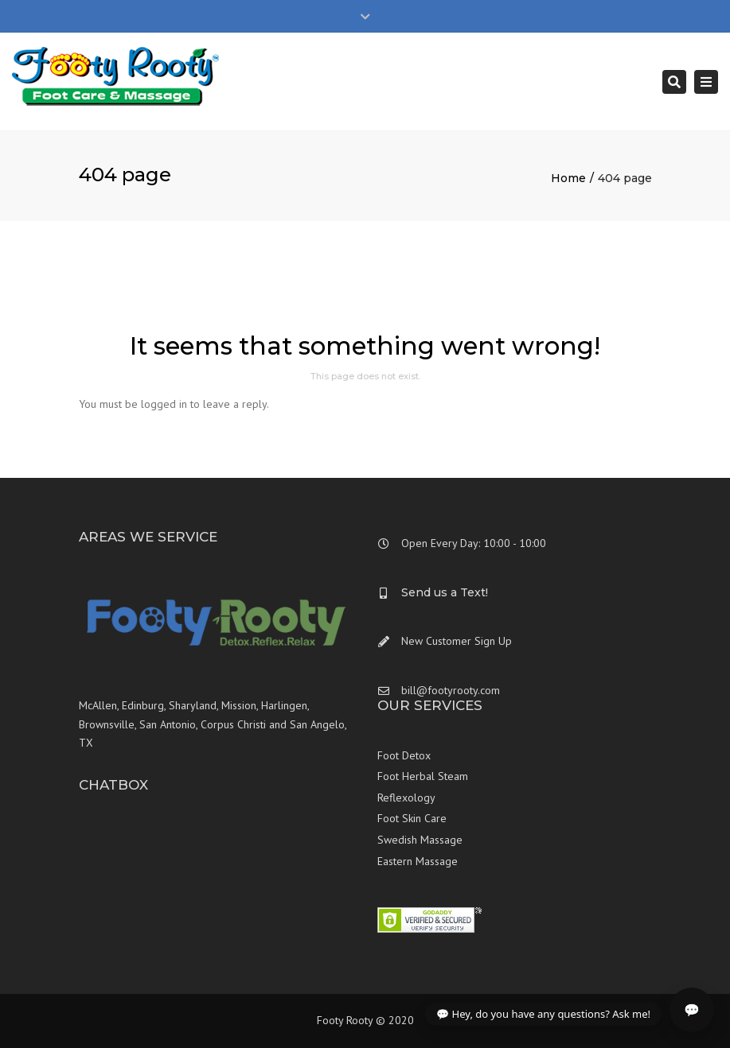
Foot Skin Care (412, 818)
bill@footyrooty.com (450, 690)
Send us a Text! (444, 592)
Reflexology (406, 797)
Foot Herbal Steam (422, 776)
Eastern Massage (417, 861)
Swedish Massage (420, 840)
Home (568, 178)
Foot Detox (404, 755)
